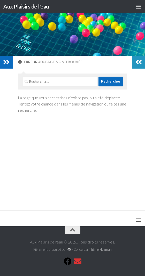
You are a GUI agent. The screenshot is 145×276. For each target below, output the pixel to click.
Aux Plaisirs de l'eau (26, 6)
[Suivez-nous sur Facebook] (68, 261)
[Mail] (77, 261)
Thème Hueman (100, 249)
